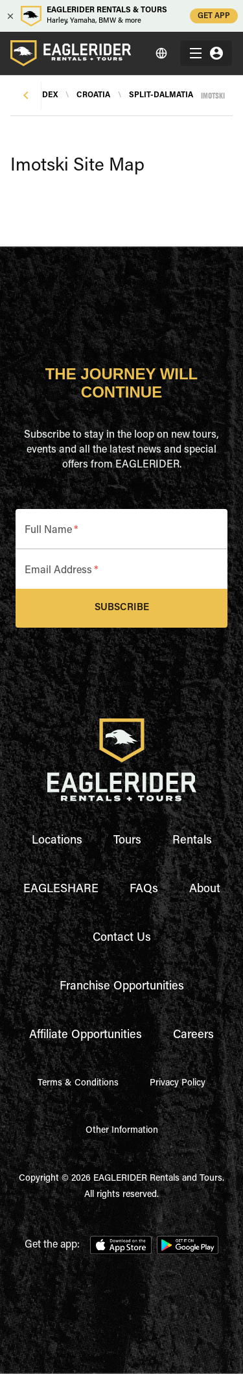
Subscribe (121, 608)
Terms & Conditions (78, 1083)
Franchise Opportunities (122, 987)
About (204, 889)
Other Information (122, 1130)
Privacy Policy (177, 1083)
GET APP (214, 15)
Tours (127, 841)
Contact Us (122, 938)
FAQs (144, 889)
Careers (193, 1035)
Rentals (192, 841)
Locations (57, 841)
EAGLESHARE (60, 889)
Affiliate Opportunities (85, 1035)
